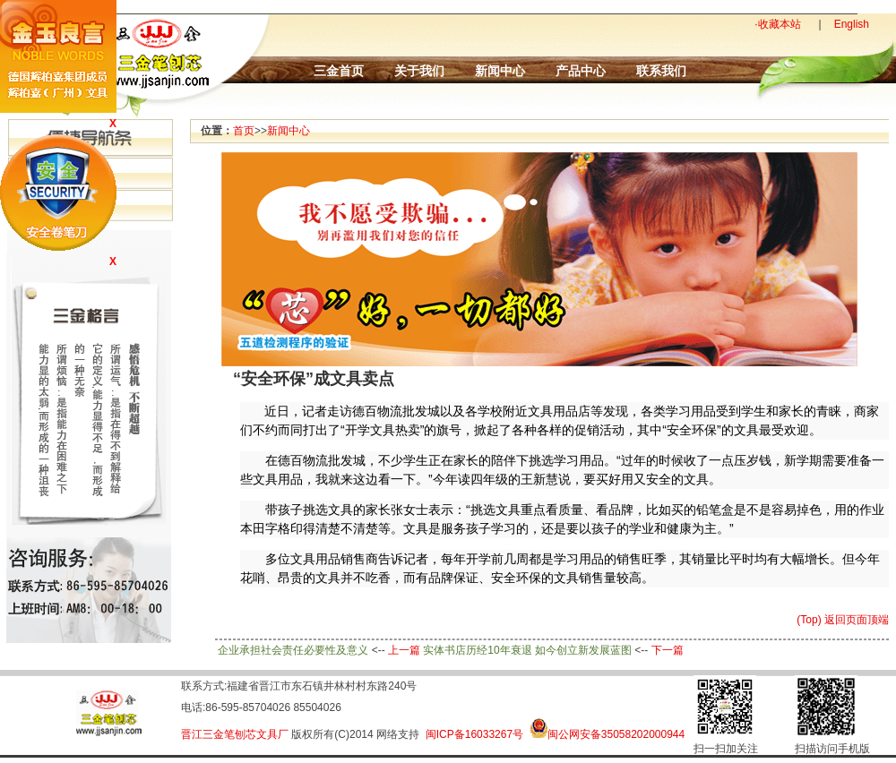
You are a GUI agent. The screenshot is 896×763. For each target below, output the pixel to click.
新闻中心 (500, 71)
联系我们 (661, 71)
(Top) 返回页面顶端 (843, 619)
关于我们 (419, 71)
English (851, 24)
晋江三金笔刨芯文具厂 (235, 734)
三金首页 (339, 71)
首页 (243, 130)
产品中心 (581, 71)
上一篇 (404, 650)
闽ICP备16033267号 (474, 734)
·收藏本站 (777, 24)
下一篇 (667, 650)
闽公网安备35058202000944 (616, 734)
